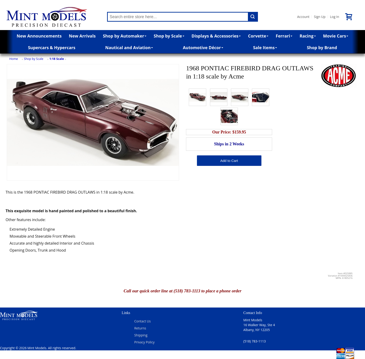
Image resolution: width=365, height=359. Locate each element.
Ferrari (284, 36)
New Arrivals (82, 36)
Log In (334, 16)
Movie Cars (335, 36)
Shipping (141, 335)
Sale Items (265, 47)
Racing (308, 36)
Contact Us (142, 321)
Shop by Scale (169, 36)
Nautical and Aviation (129, 47)
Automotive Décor (203, 47)
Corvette (258, 36)
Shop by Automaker (124, 36)
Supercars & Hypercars (51, 47)
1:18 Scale (56, 59)
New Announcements (39, 36)
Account (303, 16)
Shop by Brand (322, 47)
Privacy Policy (144, 342)
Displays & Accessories (216, 36)
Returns (140, 328)
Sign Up (319, 16)
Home (13, 59)
